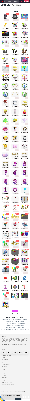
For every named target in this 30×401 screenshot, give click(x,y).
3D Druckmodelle (5, 359)
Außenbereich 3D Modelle (19, 321)
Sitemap (23, 391)
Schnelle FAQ (4, 377)
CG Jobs (3, 369)
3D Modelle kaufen (6, 355)
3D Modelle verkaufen (6, 364)
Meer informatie (11, 396)
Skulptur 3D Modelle (6, 319)
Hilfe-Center (4, 375)
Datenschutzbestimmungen (7, 382)
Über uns (4, 336)
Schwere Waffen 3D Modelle (6, 329)
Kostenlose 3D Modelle (6, 361)
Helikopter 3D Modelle (20, 327)
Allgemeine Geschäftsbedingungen (8, 384)
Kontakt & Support (6, 372)
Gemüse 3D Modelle (21, 323)
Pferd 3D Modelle (9, 321)
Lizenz (3, 379)
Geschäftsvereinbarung (6, 380)
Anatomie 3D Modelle (24, 329)
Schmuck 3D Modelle (10, 325)
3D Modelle (4, 357)
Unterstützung (4, 373)
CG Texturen (4, 362)
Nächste (15, 311)
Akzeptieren (18, 398)
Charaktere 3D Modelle (15, 319)
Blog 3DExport (4, 367)
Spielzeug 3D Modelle (19, 325)
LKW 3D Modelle (16, 329)
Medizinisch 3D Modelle (10, 327)
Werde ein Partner (5, 366)
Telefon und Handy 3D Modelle (10, 323)
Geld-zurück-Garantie (6, 385)
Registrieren (26, 1)
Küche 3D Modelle (24, 319)
